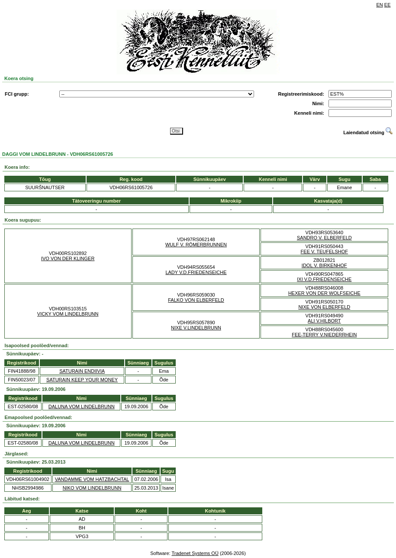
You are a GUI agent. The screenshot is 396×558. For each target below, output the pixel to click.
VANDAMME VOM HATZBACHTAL (92, 479)
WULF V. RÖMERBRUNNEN (196, 244)
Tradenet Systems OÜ (194, 553)
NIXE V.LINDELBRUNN (196, 327)
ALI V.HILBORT (324, 320)
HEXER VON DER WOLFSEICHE (324, 293)
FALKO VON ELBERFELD (196, 300)
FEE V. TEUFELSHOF (324, 251)
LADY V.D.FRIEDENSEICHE (195, 272)
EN (380, 4)
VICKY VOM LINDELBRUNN (68, 313)
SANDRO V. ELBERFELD (324, 237)
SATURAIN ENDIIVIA (82, 371)
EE (387, 4)
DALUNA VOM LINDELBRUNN (81, 406)
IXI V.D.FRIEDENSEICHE (324, 279)
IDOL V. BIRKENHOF (324, 265)
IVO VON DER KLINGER (67, 258)
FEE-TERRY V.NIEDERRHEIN (324, 334)
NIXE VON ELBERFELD (324, 307)
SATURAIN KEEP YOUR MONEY (82, 379)
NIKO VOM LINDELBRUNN (92, 487)
